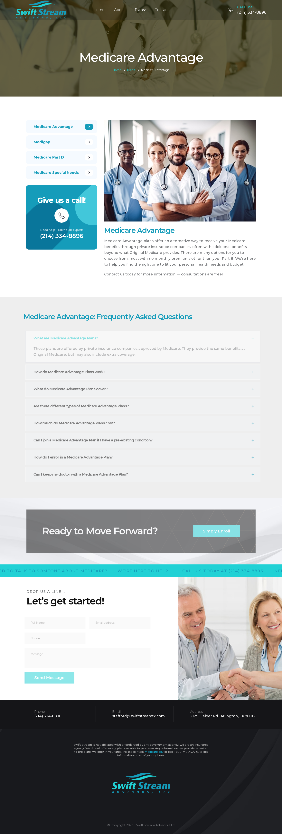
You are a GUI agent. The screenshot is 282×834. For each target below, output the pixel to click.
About (119, 10)
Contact (162, 10)
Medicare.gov (154, 752)
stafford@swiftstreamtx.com (138, 716)
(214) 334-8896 (247, 10)
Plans (140, 10)
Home (99, 10)
